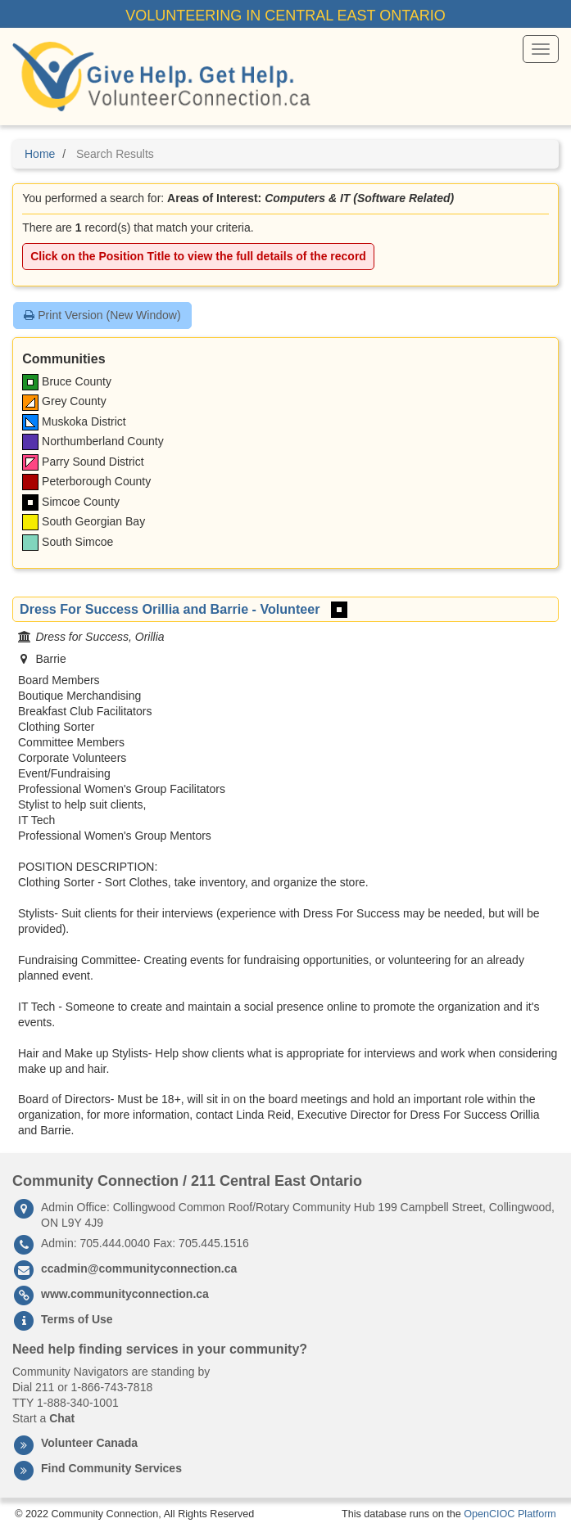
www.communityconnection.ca (125, 1293)
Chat (62, 1418)
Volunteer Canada (89, 1442)
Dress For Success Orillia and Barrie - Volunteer (169, 609)
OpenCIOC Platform (510, 1514)
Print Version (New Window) (102, 315)
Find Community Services (111, 1468)
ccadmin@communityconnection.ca (139, 1268)
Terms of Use (77, 1319)
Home (40, 153)
